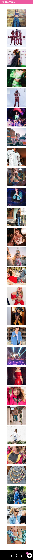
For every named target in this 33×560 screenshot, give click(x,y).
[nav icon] (28, 2)
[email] (21, 555)
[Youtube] (11, 555)
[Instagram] (16, 555)
